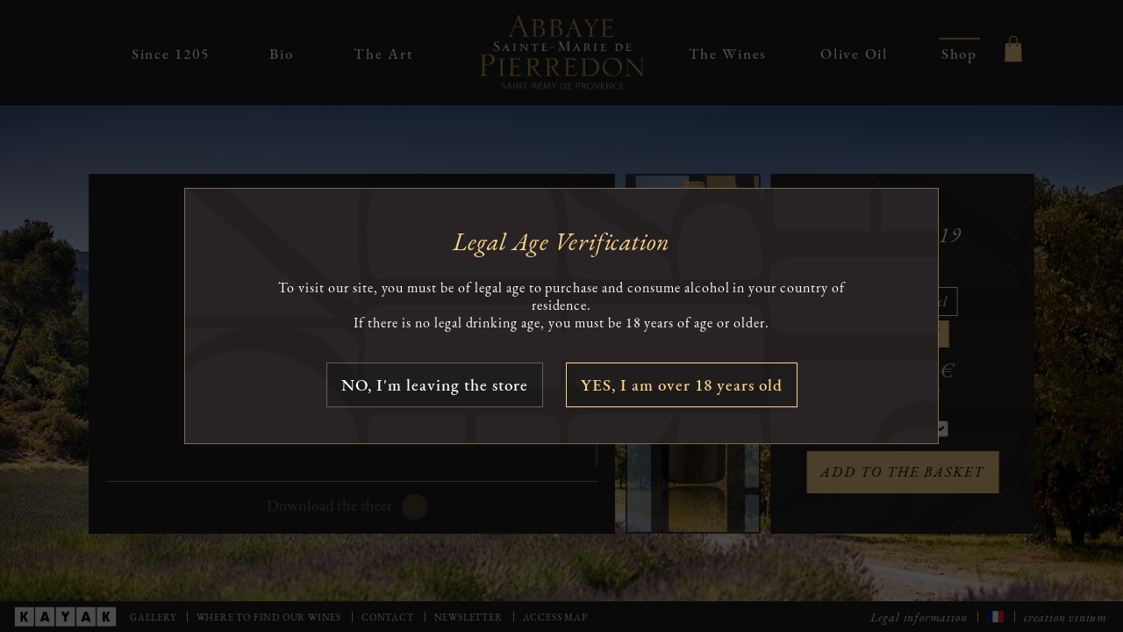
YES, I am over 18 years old (682, 385)
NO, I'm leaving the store (434, 385)
